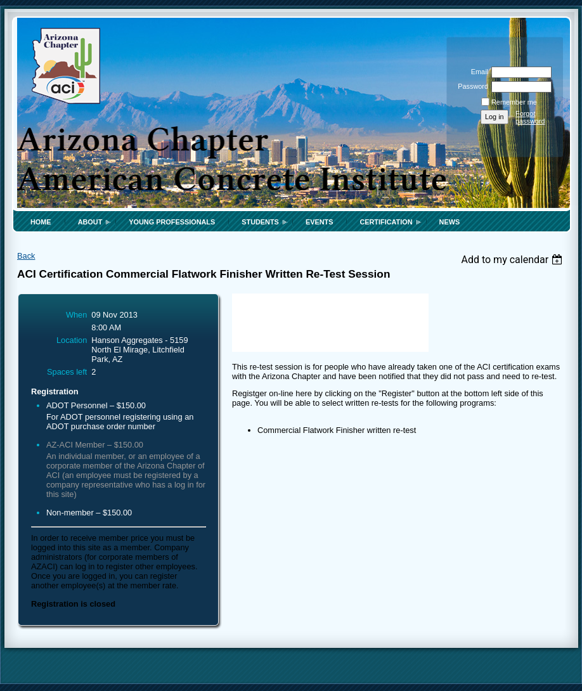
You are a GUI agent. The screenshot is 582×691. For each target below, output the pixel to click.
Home (40, 222)
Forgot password (530, 117)
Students (260, 222)
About (90, 222)
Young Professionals (172, 222)
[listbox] (513, 260)
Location (71, 340)
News (449, 222)
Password (470, 86)
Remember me (514, 102)
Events (319, 222)
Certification (385, 222)
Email (477, 71)
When (76, 315)
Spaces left (67, 372)
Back (26, 256)
